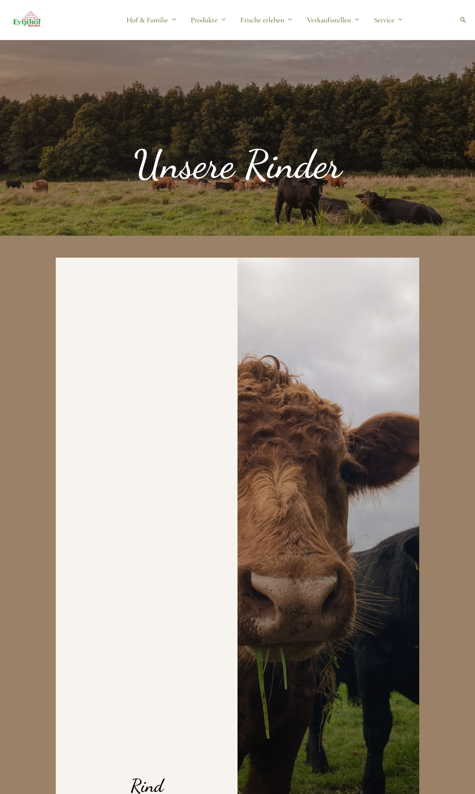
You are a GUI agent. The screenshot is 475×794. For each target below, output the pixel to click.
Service (384, 19)
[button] (463, 20)
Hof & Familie (147, 19)
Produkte (204, 19)
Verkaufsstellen (329, 19)
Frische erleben (262, 19)
